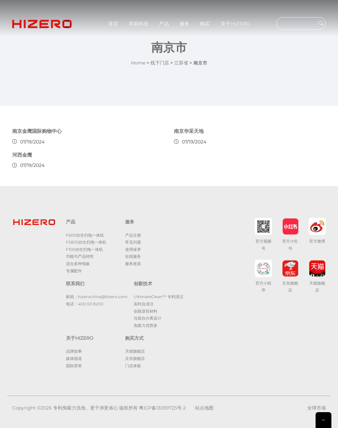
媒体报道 (74, 358)
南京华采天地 (189, 131)
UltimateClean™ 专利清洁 (158, 296)
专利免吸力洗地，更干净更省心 (85, 408)
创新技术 (143, 284)
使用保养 (133, 249)
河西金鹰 (22, 155)
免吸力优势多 (145, 325)
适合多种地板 (78, 263)
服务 (184, 23)
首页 (113, 23)
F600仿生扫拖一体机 (85, 235)
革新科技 (139, 23)
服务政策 (133, 263)
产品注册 (133, 235)
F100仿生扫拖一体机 (84, 249)
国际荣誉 (74, 365)
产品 (164, 23)
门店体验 (133, 365)
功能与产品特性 (80, 256)
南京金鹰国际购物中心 (37, 131)
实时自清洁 (143, 303)
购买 (205, 23)
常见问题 (133, 242)
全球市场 (316, 408)
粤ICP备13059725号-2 (162, 408)
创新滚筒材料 (145, 311)
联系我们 (75, 284)
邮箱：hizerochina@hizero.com (96, 296)
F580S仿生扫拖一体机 (86, 242)
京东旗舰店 (135, 358)
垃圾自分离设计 (147, 318)
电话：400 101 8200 (84, 303)
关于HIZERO (235, 23)
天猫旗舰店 (135, 351)
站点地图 (204, 408)
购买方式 (134, 338)
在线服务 (133, 256)
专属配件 (74, 270)
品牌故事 (74, 351)
